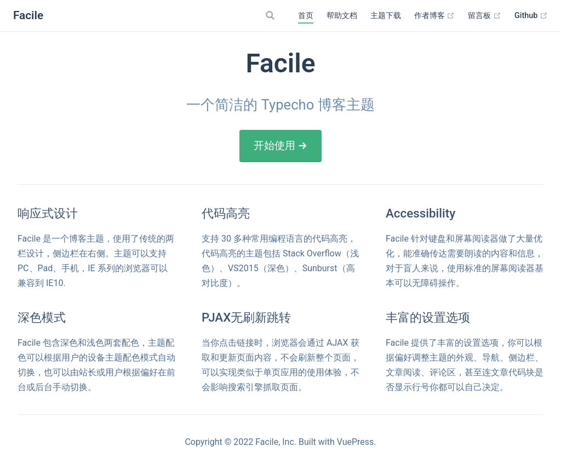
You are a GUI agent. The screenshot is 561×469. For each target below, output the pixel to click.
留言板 (484, 16)
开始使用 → (280, 145)
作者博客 (434, 16)
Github (531, 16)
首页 (305, 15)
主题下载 (385, 15)
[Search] (234, 15)
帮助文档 (342, 15)
